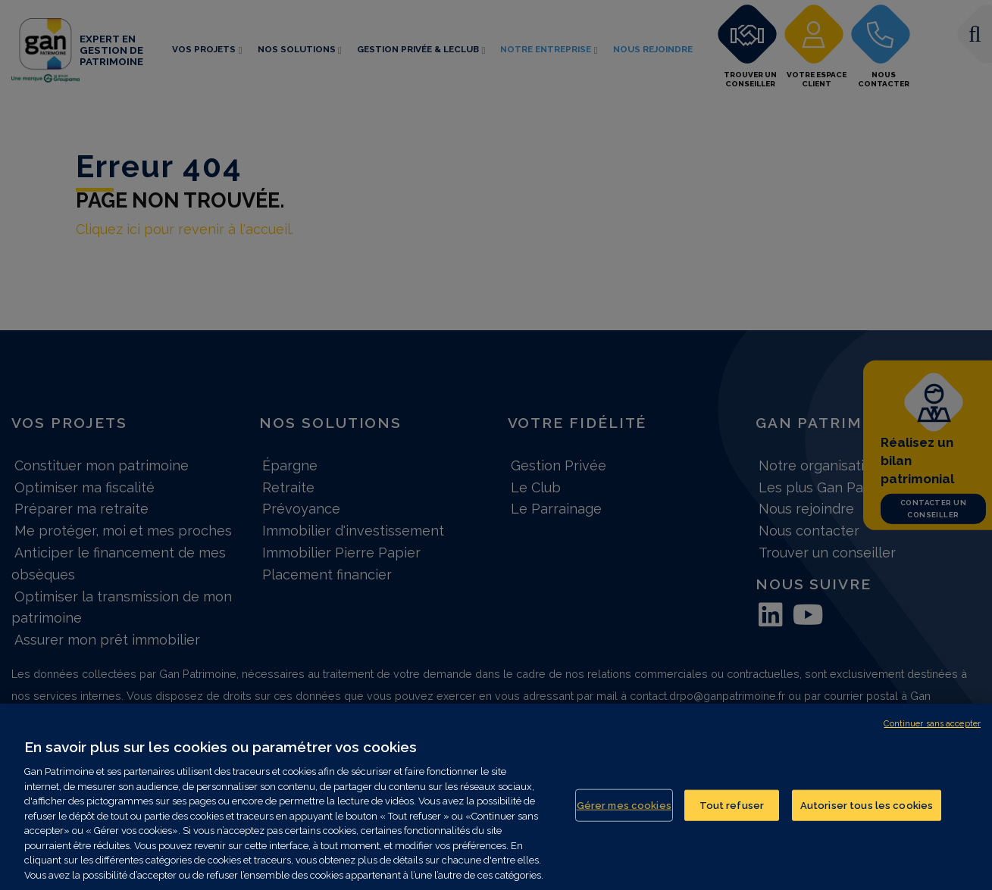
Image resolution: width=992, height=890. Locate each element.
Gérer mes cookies (624, 813)
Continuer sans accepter (932, 731)
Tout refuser (732, 813)
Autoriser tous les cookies (866, 813)
